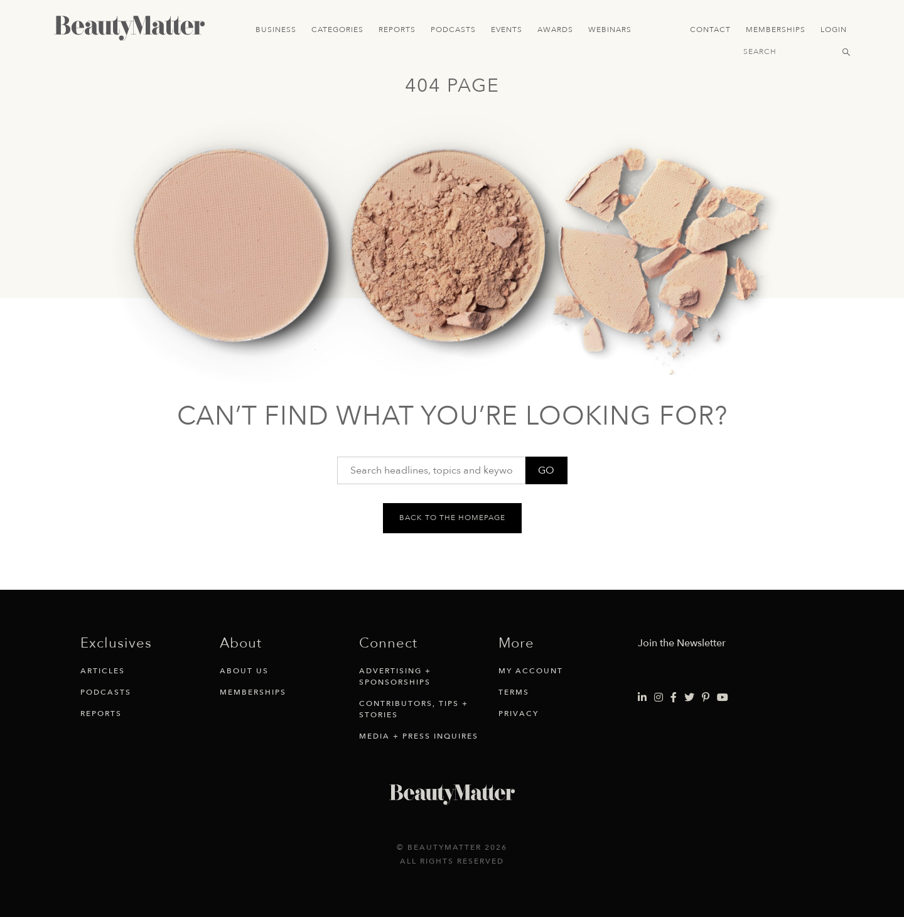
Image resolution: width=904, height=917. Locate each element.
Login (834, 29)
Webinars (610, 29)
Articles (102, 671)
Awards (555, 29)
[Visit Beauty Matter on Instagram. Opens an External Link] (658, 698)
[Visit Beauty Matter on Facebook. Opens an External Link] (673, 698)
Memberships (775, 29)
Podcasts (453, 29)
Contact (710, 29)
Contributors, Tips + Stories (413, 709)
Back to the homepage (452, 518)
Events (506, 29)
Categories (337, 29)
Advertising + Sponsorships (395, 676)
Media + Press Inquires (418, 736)
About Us (244, 671)
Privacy (518, 713)
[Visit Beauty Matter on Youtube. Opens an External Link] (722, 698)
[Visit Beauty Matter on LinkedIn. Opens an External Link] (642, 698)
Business (276, 29)
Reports (397, 29)
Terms (513, 692)
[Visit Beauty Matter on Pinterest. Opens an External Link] (705, 698)
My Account (530, 671)
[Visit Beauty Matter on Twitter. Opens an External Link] (689, 698)
